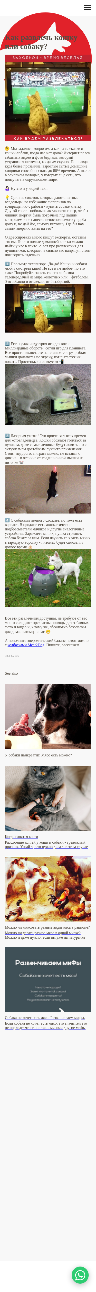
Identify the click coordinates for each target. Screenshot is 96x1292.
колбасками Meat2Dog (26, 645)
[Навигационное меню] (87, 7)
